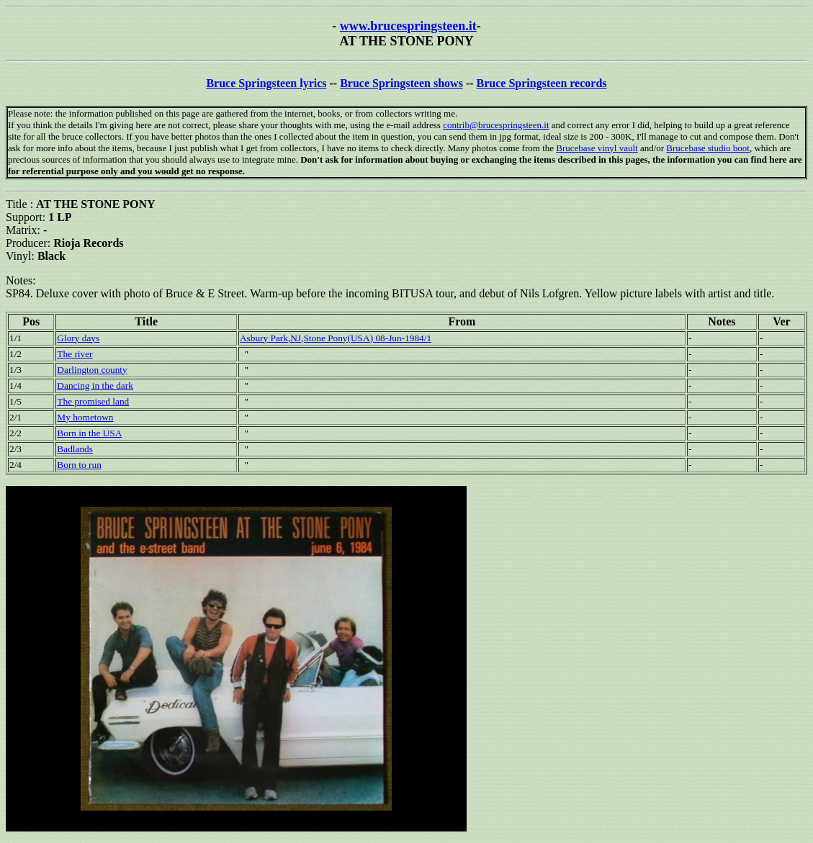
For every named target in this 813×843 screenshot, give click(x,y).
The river (74, 353)
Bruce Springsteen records (542, 83)
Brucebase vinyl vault (596, 148)
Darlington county (92, 369)
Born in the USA (89, 433)
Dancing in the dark (94, 385)
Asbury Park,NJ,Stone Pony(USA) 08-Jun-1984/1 (335, 338)
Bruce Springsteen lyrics (266, 83)
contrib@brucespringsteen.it (496, 125)
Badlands (75, 448)
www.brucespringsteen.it (408, 26)
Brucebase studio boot (708, 148)
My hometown (85, 417)
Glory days (78, 338)
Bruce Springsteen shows (401, 83)
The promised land (93, 401)
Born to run (79, 464)
